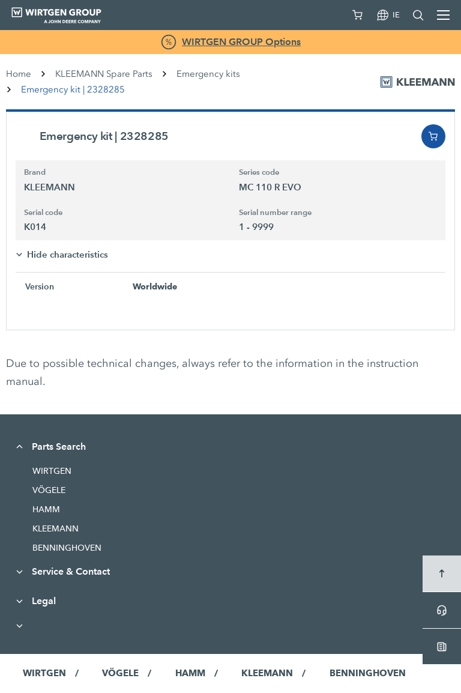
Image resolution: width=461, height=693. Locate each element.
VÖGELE (48, 490)
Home (18, 73)
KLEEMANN (55, 528)
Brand (35, 172)
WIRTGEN (51, 470)
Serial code (43, 212)
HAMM (46, 509)
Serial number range (275, 212)
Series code (259, 172)
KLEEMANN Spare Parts (103, 73)
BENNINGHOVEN (66, 547)
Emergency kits (208, 73)
